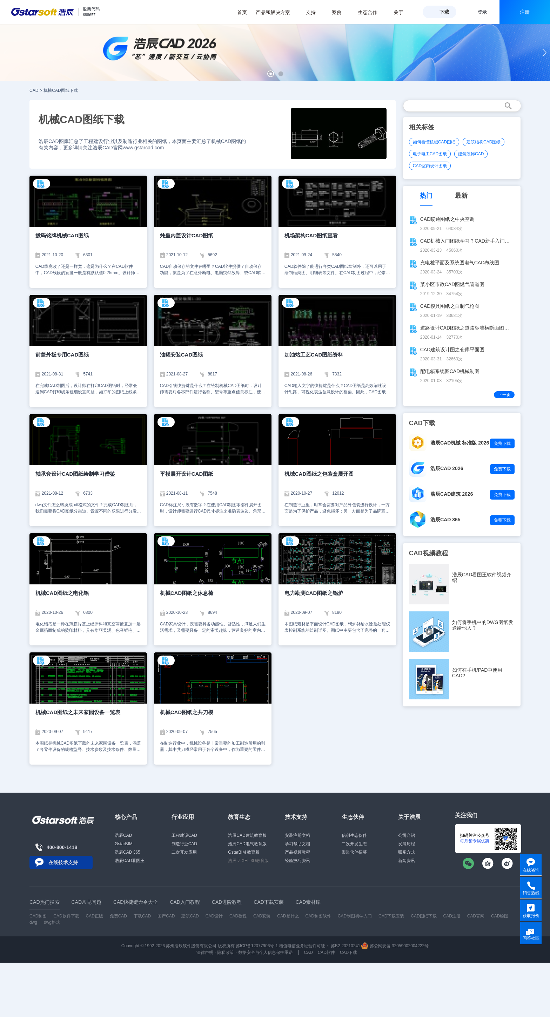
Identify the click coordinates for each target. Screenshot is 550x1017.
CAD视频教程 (428, 553)
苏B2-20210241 (345, 945)
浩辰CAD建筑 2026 (451, 494)
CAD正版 (94, 916)
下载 (444, 12)
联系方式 (406, 852)
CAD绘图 (499, 916)
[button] (270, 73)
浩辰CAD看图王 (130, 860)
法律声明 (204, 952)
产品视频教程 (297, 852)
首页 (242, 12)
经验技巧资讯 (297, 860)
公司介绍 (406, 835)
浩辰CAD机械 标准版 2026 (459, 443)
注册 (525, 12)
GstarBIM (124, 843)
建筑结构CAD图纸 (484, 142)
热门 (426, 195)
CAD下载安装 (391, 916)
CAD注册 (452, 916)
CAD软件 (326, 952)
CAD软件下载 (66, 916)
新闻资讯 (406, 860)
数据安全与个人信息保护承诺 (265, 952)
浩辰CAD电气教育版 (247, 843)
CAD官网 (475, 916)
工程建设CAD (184, 835)
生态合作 (371, 12)
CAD (33, 90)
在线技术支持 (63, 862)
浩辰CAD (123, 835)
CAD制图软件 (318, 916)
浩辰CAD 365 (445, 519)
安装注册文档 (297, 835)
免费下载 (502, 443)
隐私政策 (225, 952)
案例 (340, 12)
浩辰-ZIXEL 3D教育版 (248, 860)
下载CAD (142, 916)
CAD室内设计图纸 (430, 165)
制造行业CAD (184, 843)
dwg (33, 922)
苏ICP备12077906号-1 (257, 945)
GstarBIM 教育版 (244, 852)
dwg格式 (52, 922)
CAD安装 (261, 916)
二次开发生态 (354, 843)
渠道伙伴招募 (354, 852)
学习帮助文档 (297, 843)
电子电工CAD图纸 (430, 153)
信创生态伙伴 (354, 835)
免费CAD (118, 916)
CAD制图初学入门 (355, 916)
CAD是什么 (288, 916)
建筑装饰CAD (471, 153)
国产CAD (166, 916)
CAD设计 (214, 916)
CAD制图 (38, 916)
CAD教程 (238, 916)
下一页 (504, 394)
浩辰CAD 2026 (446, 468)
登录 (482, 12)
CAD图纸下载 (423, 916)
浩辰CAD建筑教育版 (247, 835)
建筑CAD (190, 916)
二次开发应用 (184, 852)
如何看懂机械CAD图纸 (434, 142)
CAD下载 (348, 952)
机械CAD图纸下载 (60, 90)
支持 (314, 12)
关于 (402, 12)
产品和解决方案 (276, 12)
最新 (461, 195)
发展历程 (406, 843)
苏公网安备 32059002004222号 (395, 945)
